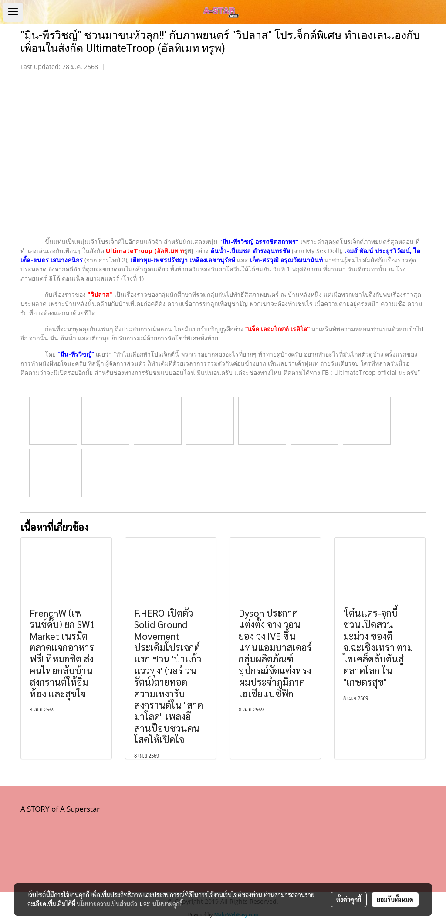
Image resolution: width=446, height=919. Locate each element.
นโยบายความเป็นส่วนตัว (107, 904)
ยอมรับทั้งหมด (395, 899)
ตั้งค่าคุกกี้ (348, 899)
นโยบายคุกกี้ (167, 904)
